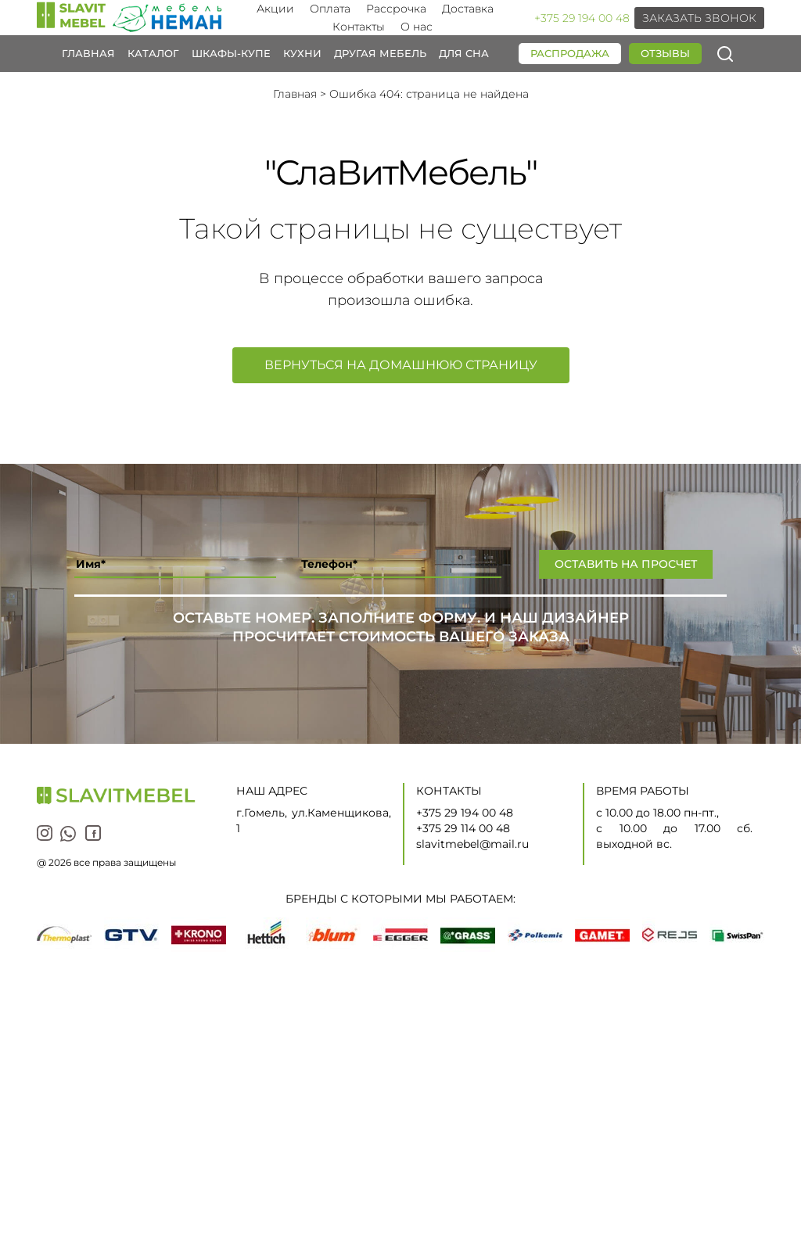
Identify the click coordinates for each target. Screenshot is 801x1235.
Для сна (464, 53)
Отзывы (665, 53)
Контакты (358, 27)
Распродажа (569, 53)
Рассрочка (396, 9)
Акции (275, 9)
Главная (88, 53)
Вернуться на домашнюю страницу (400, 364)
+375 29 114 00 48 (463, 828)
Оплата (330, 9)
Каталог (153, 53)
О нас (416, 27)
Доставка (468, 9)
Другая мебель (380, 53)
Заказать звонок (699, 18)
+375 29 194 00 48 (582, 18)
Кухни (302, 53)
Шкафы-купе (231, 53)
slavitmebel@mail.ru (472, 844)
